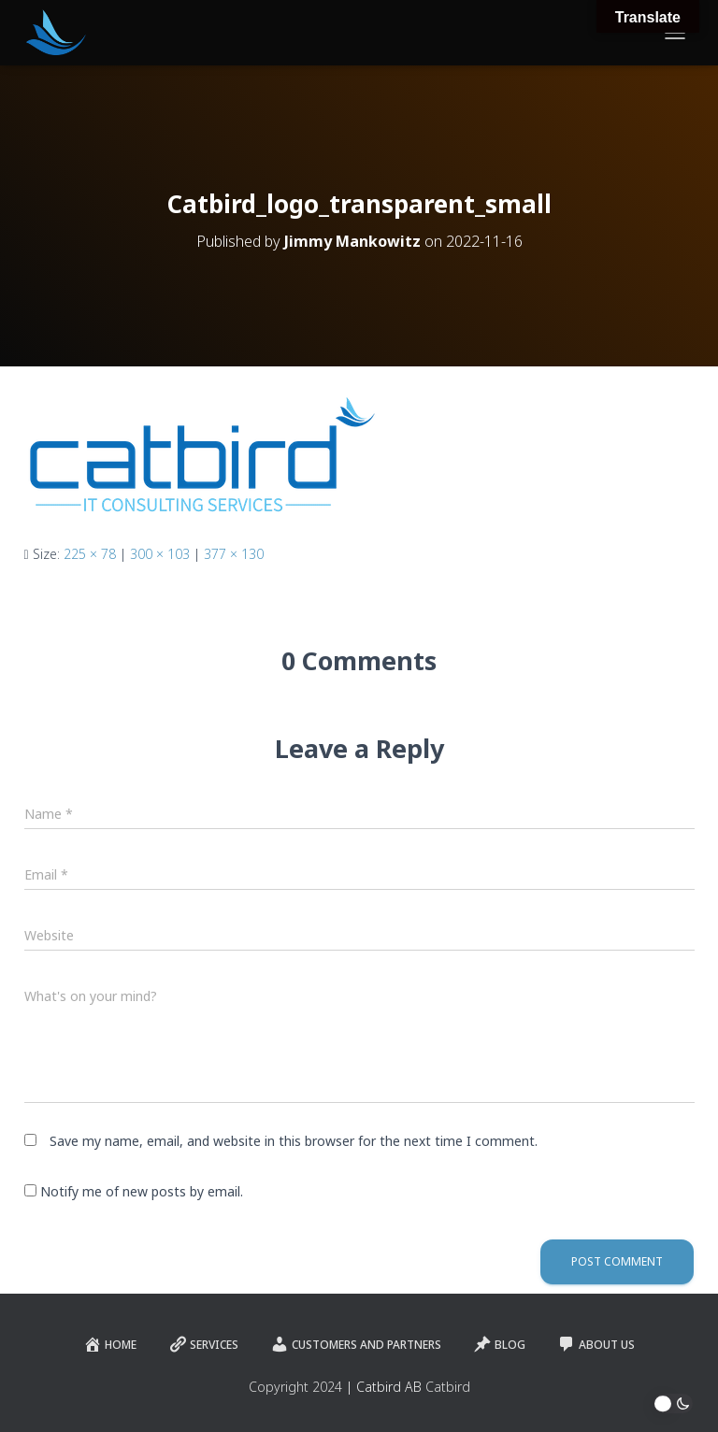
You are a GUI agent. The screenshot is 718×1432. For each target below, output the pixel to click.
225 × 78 (90, 554)
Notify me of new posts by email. (141, 1191)
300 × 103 (160, 554)
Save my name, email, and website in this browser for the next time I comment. (294, 1141)
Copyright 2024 (295, 1387)
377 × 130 (234, 554)
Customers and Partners (355, 1344)
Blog (499, 1344)
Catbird (447, 1387)
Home (109, 1344)
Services (203, 1344)
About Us (596, 1344)
